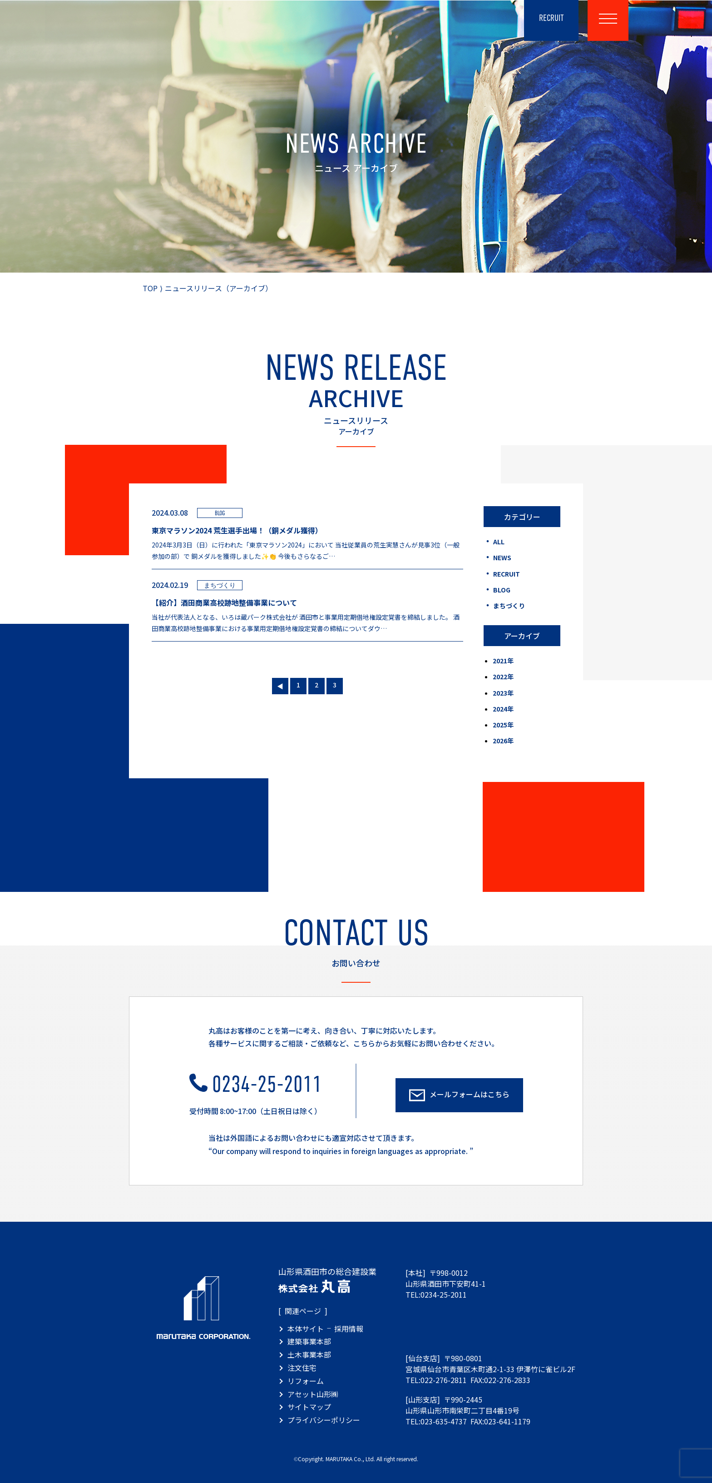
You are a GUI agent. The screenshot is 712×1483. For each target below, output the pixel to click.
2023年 (503, 692)
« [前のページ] (280, 684)
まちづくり (508, 605)
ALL (498, 541)
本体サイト (305, 1328)
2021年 (503, 660)
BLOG (501, 589)
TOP (150, 288)
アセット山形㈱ (312, 1393)
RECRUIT (506, 573)
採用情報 (348, 1328)
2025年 (503, 724)
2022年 (503, 676)
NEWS (501, 557)
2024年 (503, 708)
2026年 (503, 740)
